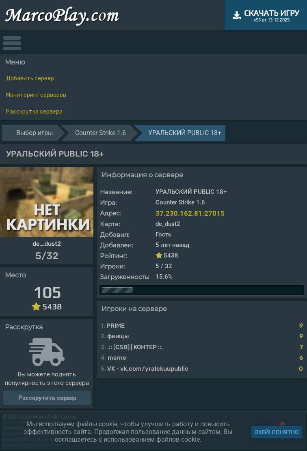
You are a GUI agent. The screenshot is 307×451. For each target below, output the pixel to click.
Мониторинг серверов (36, 95)
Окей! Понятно (276, 432)
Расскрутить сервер (47, 398)
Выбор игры (34, 133)
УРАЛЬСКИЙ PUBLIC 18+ (184, 133)
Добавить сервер (30, 78)
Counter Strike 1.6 (100, 133)
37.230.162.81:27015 (190, 213)
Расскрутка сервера (34, 111)
